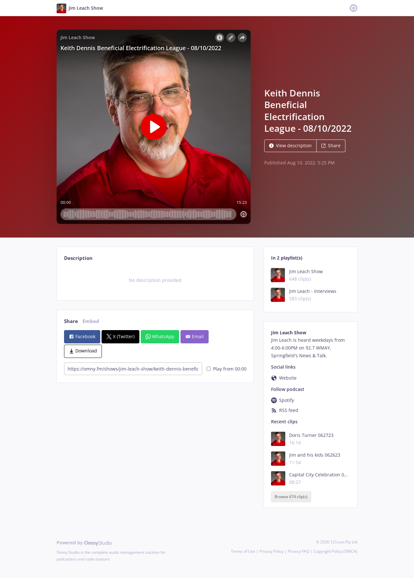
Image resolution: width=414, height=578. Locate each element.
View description (290, 145)
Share (331, 145)
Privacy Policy (271, 551)
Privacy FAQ (298, 551)
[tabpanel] (155, 280)
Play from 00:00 (226, 369)
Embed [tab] (90, 321)
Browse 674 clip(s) (291, 496)
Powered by (84, 542)
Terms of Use (243, 551)
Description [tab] (78, 258)
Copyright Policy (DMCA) (335, 551)
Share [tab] (71, 321)
